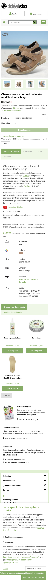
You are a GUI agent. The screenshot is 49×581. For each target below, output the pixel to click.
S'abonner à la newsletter (14, 459)
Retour (5, 144)
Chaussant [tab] (28, 151)
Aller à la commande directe (15, 438)
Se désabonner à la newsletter (16, 462)
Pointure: (5, 118)
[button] (4, 61)
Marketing (8, 542)
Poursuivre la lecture (12, 111)
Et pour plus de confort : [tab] (14, 307)
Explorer (27, 186)
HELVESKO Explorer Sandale (28, 280)
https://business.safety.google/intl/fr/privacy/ (21, 557)
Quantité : (5, 123)
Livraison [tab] (40, 151)
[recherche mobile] (34, 22)
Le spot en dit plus (13, 207)
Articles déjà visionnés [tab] (13, 312)
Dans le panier (24, 130)
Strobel (16, 108)
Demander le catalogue (27, 419)
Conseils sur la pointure (13, 136)
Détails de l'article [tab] (11, 151)
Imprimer (7, 157)
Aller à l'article (12, 388)
